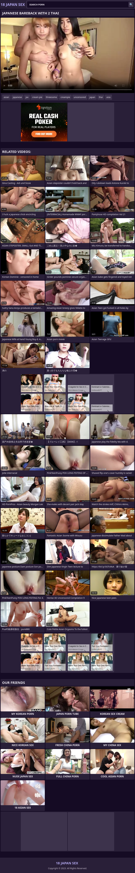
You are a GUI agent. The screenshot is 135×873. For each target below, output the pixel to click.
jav (27, 97)
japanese (17, 97)
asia (108, 97)
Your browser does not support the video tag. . (67, 55)
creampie (65, 97)
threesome (51, 97)
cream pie (37, 97)
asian (6, 97)
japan (92, 97)
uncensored (80, 97)
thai (101, 97)
